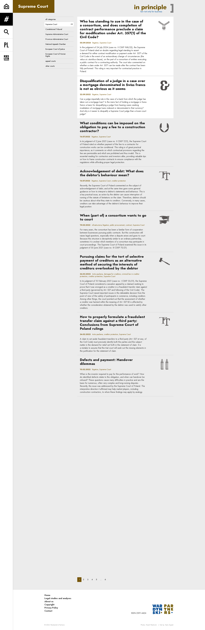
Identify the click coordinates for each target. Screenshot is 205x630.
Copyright (49, 604)
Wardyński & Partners (57, 625)
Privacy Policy (51, 607)
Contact (48, 610)
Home (47, 595)
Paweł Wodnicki (151, 625)
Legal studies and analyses (57, 598)
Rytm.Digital (169, 625)
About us (48, 601)
